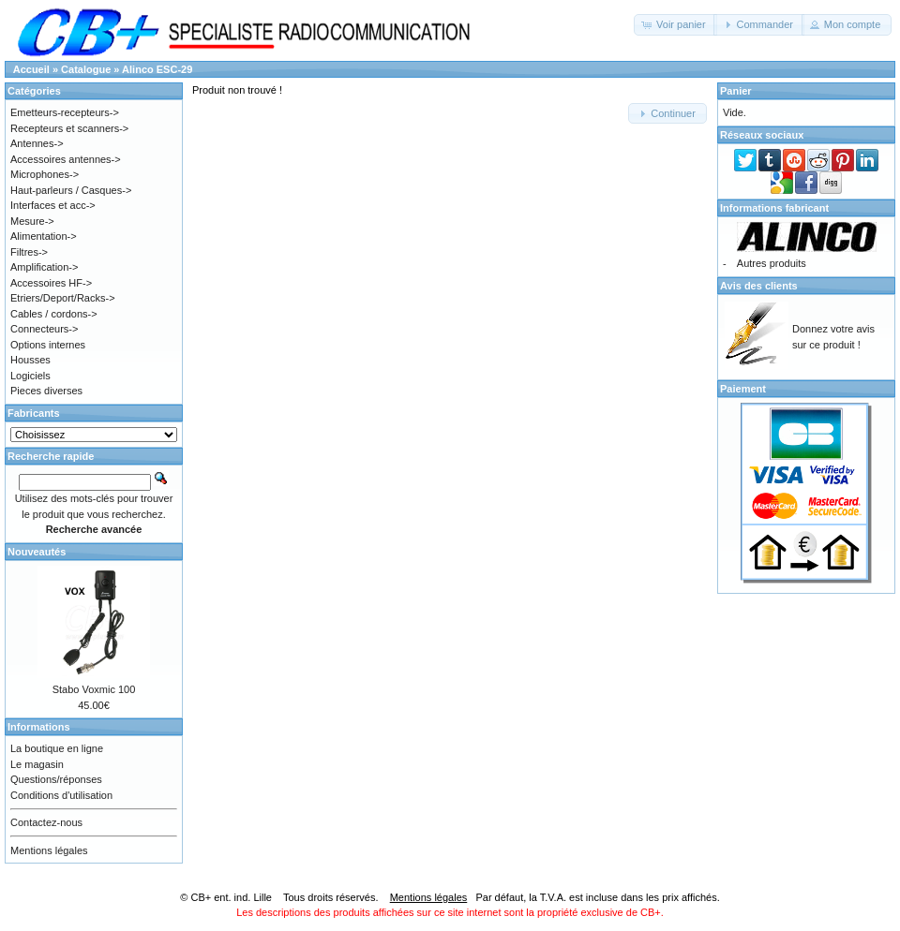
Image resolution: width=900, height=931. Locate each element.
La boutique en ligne (56, 748)
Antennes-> (37, 143)
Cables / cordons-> (54, 313)
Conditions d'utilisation (61, 795)
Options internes (47, 344)
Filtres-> (29, 252)
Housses (30, 359)
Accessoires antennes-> (65, 159)
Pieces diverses (46, 390)
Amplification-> (44, 267)
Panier (736, 90)
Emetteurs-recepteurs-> (64, 112)
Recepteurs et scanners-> (69, 128)
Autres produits (771, 263)
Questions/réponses (56, 779)
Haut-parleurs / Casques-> (70, 190)
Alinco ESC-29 (157, 69)
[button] (675, 25)
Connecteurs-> (44, 328)
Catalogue (86, 69)
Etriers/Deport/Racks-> (62, 297)
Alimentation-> (43, 236)
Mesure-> (32, 221)
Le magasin (37, 764)
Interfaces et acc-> (53, 205)
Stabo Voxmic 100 (94, 689)
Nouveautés (37, 551)
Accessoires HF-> (51, 282)
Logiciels (30, 375)
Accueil (31, 69)
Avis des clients (759, 285)
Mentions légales (49, 850)
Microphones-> (44, 174)
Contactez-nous (46, 822)
